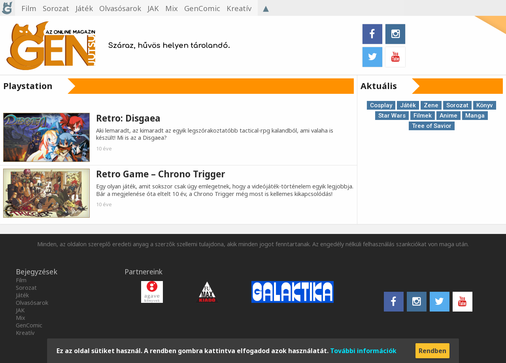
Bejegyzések (36, 271)
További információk (363, 350)
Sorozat (457, 105)
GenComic (29, 325)
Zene (431, 105)
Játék (408, 105)
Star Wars (392, 115)
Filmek (422, 115)
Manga (475, 115)
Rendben (432, 350)
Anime (448, 115)
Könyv (484, 105)
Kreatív (25, 332)
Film (21, 280)
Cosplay (381, 105)
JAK (20, 310)
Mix (20, 317)
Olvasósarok (32, 302)
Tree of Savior (431, 125)
